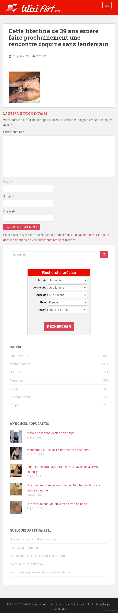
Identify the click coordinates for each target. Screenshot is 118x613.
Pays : (44, 302)
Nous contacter (49, 604)
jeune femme (19, 356)
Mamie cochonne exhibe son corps (51, 433)
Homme (15, 372)
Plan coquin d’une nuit (24, 547)
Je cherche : (40, 287)
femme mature (20, 364)
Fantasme (16, 380)
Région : (43, 309)
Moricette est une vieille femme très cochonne (58, 450)
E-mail (8, 196)
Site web (9, 211)
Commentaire (13, 132)
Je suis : (43, 280)
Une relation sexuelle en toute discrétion (37, 556)
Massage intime (20, 397)
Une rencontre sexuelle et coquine (33, 539)
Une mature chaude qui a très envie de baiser (57, 504)
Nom (8, 181)
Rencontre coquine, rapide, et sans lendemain (41, 572)
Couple (14, 405)
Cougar (15, 389)
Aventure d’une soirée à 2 (27, 564)
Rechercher (59, 326)
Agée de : (42, 295)
